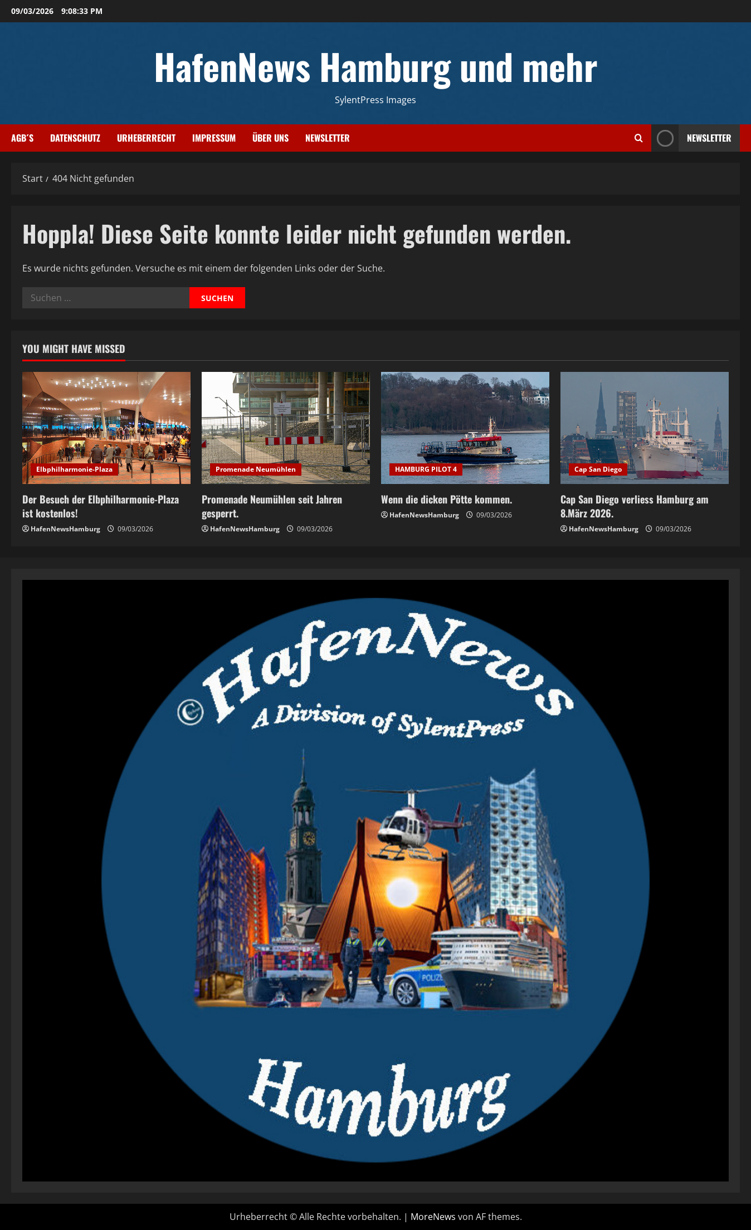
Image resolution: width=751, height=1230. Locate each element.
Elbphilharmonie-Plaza (74, 469)
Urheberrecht (146, 137)
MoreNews (433, 1216)
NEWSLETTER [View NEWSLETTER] (691, 138)
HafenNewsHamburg (65, 529)
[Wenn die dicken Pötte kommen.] (465, 428)
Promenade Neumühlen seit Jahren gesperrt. (272, 506)
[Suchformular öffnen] (639, 138)
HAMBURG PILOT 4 (426, 469)
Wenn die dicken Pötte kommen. (446, 499)
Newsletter (327, 137)
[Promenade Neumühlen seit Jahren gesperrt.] (286, 428)
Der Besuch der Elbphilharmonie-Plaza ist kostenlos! (100, 506)
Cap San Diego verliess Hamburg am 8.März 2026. (634, 506)
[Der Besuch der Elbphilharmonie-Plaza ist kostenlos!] (106, 428)
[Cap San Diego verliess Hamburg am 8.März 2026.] (644, 428)
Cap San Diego (598, 469)
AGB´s (22, 137)
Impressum (214, 137)
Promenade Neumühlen (256, 469)
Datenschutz (75, 137)
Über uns (270, 137)
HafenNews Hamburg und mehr (376, 66)
